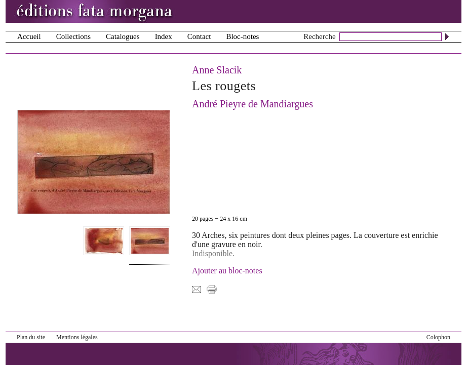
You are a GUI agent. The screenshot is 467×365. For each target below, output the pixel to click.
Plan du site (31, 337)
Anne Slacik (217, 69)
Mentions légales (77, 337)
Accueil (29, 36)
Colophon (438, 337)
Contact (199, 36)
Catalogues (123, 36)
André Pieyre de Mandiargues (252, 103)
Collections (73, 36)
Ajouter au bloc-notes (227, 270)
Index (163, 36)
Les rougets (224, 85)
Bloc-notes (242, 36)
